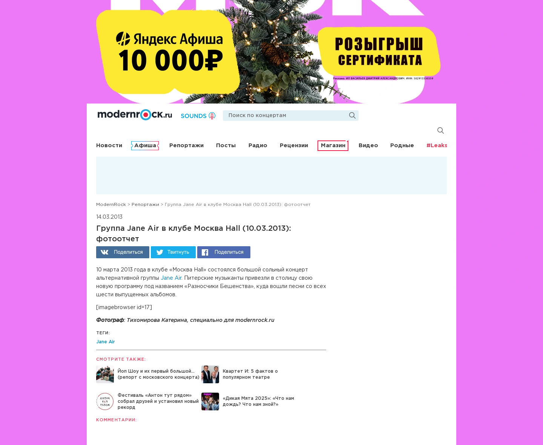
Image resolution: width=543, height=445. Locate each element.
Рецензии (294, 145)
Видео (368, 145)
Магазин (333, 145)
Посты (226, 145)
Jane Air (171, 278)
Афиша (145, 145)
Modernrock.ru (134, 114)
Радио (257, 145)
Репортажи (186, 145)
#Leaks (437, 145)
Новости (109, 145)
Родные (402, 145)
